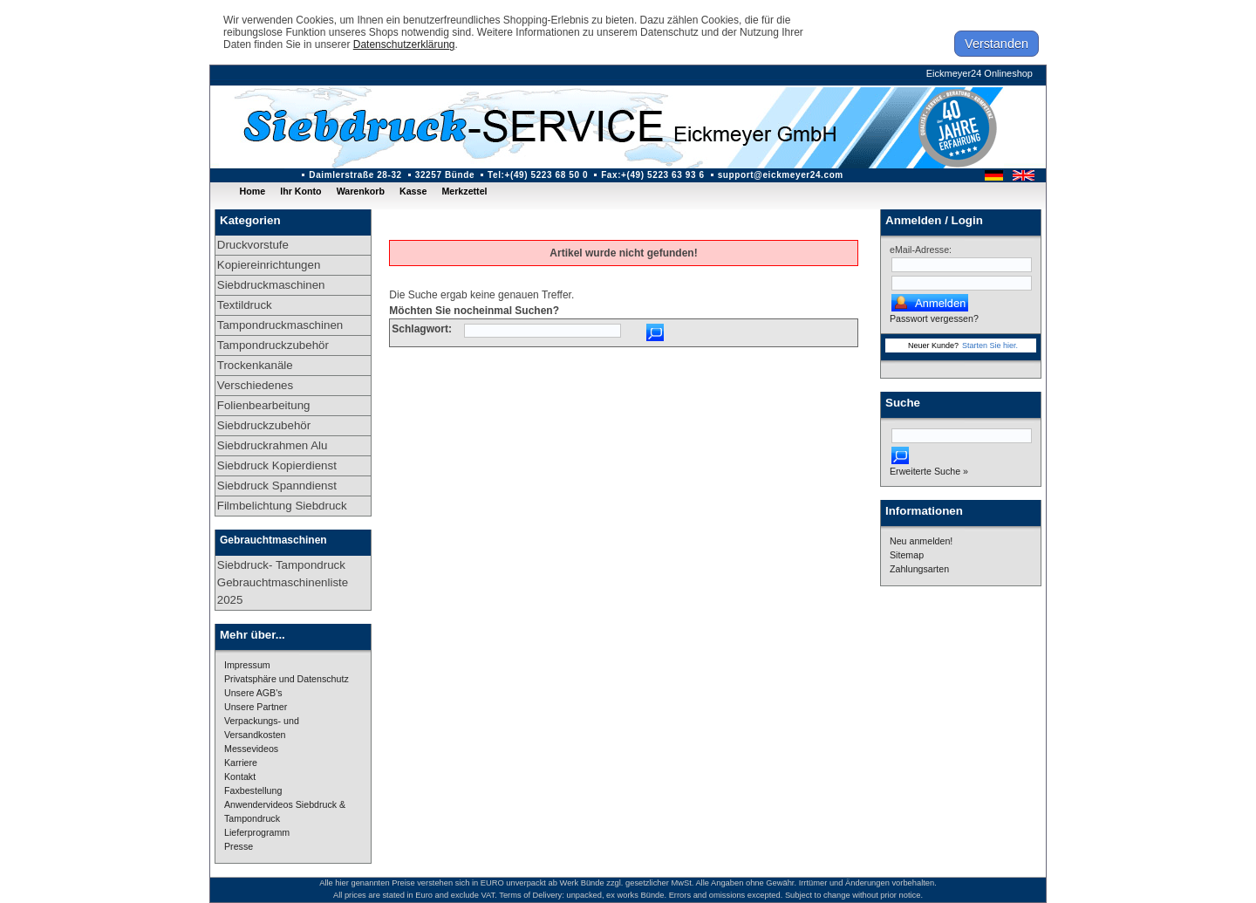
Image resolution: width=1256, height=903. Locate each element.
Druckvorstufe (253, 244)
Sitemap (907, 555)
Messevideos (251, 748)
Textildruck (244, 304)
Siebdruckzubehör (264, 425)
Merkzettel (464, 191)
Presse (238, 846)
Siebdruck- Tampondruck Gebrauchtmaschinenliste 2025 (282, 582)
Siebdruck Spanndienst (277, 485)
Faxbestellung (253, 790)
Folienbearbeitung (264, 405)
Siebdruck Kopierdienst (277, 465)
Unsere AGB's (253, 693)
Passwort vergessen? (934, 318)
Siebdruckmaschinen (271, 284)
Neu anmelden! (921, 541)
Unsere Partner (255, 706)
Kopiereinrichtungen (269, 264)
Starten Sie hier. (990, 345)
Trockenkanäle (255, 365)
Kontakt (240, 776)
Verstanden (996, 44)
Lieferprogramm (257, 832)
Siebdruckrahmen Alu (272, 445)
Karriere (240, 762)
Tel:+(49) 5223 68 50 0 (538, 175)
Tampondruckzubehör (273, 345)
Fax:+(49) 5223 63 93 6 (653, 175)
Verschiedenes (255, 385)
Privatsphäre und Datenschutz (286, 679)
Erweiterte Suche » (929, 471)
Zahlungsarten (919, 569)
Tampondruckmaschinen (280, 325)
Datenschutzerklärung (404, 44)
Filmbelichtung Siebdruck (282, 505)
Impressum (247, 665)
